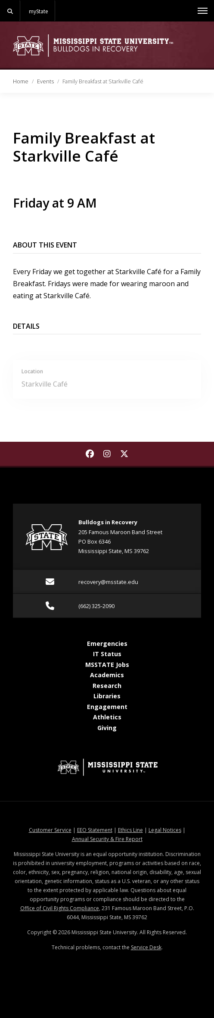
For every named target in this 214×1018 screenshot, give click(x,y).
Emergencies (107, 643)
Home (20, 81)
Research (107, 686)
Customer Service (50, 830)
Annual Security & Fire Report (107, 839)
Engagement (107, 707)
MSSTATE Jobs (107, 664)
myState (38, 11)
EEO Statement (94, 830)
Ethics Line (130, 830)
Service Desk (146, 947)
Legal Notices (165, 830)
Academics (107, 675)
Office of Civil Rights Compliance (59, 908)
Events (45, 81)
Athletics (107, 717)
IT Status (107, 654)
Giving (107, 728)
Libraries (107, 696)
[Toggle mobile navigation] (202, 10)
